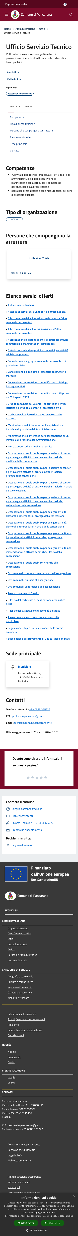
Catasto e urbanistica (20, 992)
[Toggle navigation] (7, 14)
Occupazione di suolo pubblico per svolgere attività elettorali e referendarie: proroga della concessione (36, 514)
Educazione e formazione (22, 1014)
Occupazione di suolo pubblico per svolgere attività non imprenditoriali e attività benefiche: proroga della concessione (38, 537)
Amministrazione (25, 29)
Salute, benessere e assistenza (25, 1030)
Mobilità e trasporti (18, 998)
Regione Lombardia (16, 4)
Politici (11, 949)
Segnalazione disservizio (21, 1150)
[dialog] (39, 1214)
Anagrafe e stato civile (20, 976)
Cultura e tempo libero (20, 982)
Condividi (14, 72)
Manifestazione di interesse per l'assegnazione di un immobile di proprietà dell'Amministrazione (37, 438)
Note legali (14, 1187)
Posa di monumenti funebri (23, 593)
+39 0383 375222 (39, 709)
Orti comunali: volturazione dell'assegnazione (34, 587)
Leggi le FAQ (15, 1155)
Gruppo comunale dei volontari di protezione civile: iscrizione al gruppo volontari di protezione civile (36, 406)
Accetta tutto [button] (26, 1222)
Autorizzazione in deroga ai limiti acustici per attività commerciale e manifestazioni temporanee (37, 342)
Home (7, 29)
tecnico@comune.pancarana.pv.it (33, 723)
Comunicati (14, 1057)
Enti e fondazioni (17, 944)
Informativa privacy (19, 1182)
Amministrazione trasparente (24, 1177)
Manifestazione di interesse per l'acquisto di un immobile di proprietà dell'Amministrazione (34, 427)
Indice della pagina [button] (21, 106)
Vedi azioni (14, 79)
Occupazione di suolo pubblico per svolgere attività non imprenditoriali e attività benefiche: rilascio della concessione (38, 552)
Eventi (11, 1083)
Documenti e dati (17, 960)
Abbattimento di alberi (21, 305)
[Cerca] (71, 15)
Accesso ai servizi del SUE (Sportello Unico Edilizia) (37, 312)
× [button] (74, 1196)
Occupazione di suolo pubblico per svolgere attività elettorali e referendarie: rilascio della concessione (36, 524)
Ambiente (13, 1025)
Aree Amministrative (19, 933)
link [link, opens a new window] (71, 1215)
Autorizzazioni (16, 1035)
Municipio (24, 666)
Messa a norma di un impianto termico (30, 446)
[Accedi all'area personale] (65, 4)
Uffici (42, 29)
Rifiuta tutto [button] (52, 1222)
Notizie (12, 1052)
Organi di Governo (18, 928)
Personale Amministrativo (22, 955)
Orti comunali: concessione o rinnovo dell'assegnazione (39, 573)
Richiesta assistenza (19, 1160)
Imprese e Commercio (20, 987)
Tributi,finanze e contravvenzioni (26, 1019)
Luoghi (11, 1077)
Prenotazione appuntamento (24, 1144)
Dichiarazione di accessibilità (24, 1193)
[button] (39, 1230)
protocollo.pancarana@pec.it (28, 716)
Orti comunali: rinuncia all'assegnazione (31, 580)
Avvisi (11, 1062)
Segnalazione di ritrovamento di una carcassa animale (39, 639)
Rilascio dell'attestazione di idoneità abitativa (34, 611)
